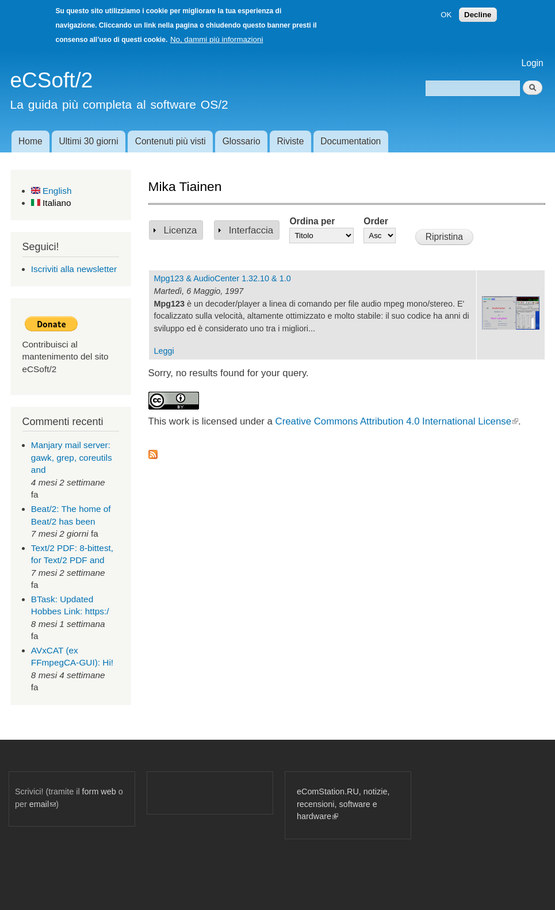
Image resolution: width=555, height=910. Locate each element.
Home (30, 141)
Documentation (350, 141)
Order (375, 221)
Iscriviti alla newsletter (74, 269)
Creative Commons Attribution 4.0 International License (396, 421)
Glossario (242, 141)
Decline (477, 14)
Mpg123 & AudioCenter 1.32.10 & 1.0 (222, 278)
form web (99, 791)
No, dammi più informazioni (216, 39)
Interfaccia (251, 230)
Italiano (51, 203)
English (51, 191)
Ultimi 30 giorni (88, 141)
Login (532, 63)
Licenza (180, 230)
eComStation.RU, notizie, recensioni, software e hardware (343, 804)
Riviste (290, 141)
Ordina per (312, 221)
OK (446, 14)
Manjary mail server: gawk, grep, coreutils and (71, 457)
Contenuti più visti (170, 141)
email (42, 804)
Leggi (164, 350)
